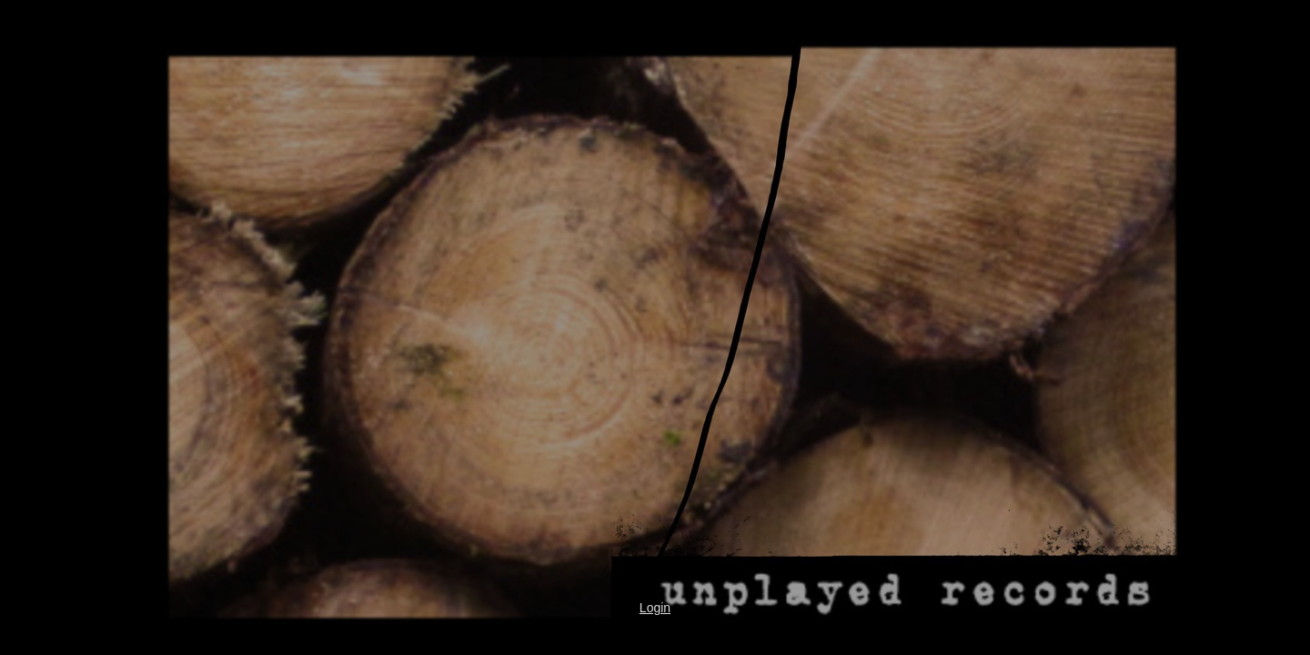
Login (655, 607)
